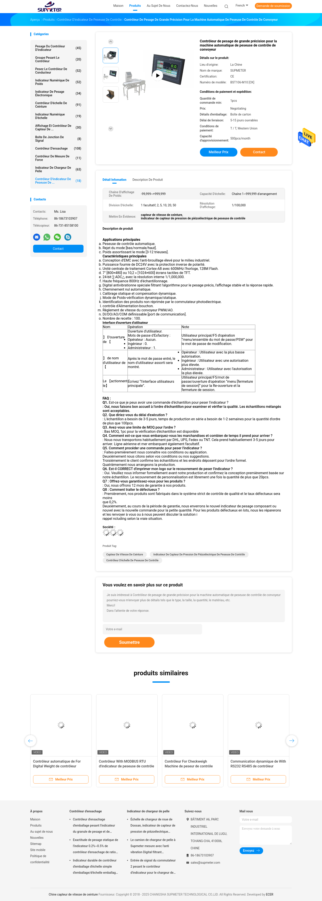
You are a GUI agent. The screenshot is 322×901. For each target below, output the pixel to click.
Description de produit (148, 179)
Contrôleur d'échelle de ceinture (58, 104)
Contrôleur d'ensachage (58, 148)
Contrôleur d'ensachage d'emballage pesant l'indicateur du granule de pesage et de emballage (94, 826)
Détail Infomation (114, 179)
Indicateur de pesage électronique (58, 93)
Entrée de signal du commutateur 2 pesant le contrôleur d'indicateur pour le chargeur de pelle (153, 867)
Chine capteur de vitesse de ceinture (73, 894)
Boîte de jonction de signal (58, 138)
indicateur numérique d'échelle (58, 116)
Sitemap (35, 844)
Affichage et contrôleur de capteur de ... (58, 127)
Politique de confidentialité (39, 859)
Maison (35, 819)
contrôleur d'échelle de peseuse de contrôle (132, 560)
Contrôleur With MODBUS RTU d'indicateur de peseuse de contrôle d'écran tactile (126, 766)
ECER (269, 894)
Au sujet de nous (41, 831)
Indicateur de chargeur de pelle (58, 169)
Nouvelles (37, 837)
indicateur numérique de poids (58, 82)
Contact (58, 248)
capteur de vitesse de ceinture (124, 554)
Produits (36, 825)
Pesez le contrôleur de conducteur (58, 70)
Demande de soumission (273, 6)
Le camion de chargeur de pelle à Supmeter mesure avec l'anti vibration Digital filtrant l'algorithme (153, 846)
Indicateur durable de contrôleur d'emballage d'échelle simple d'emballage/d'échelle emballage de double (95, 867)
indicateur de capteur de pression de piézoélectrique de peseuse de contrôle (199, 554)
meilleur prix (218, 152)
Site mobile (38, 850)
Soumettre (129, 642)
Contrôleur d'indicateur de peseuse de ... (58, 180)
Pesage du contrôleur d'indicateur (58, 48)
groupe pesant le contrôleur (58, 59)
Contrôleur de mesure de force (58, 158)
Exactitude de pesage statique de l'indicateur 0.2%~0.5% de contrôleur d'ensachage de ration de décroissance (95, 846)
